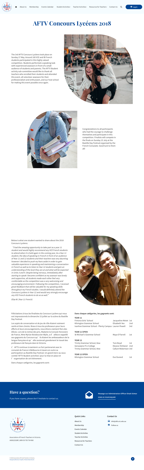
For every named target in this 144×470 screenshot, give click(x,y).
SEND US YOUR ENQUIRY (104, 397)
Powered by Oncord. (29, 459)
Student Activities (63, 7)
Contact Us (113, 7)
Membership (34, 7)
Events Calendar (47, 7)
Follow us (114, 425)
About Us (23, 7)
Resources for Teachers (97, 7)
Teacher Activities (79, 7)
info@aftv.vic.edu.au (118, 421)
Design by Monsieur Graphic (17, 459)
